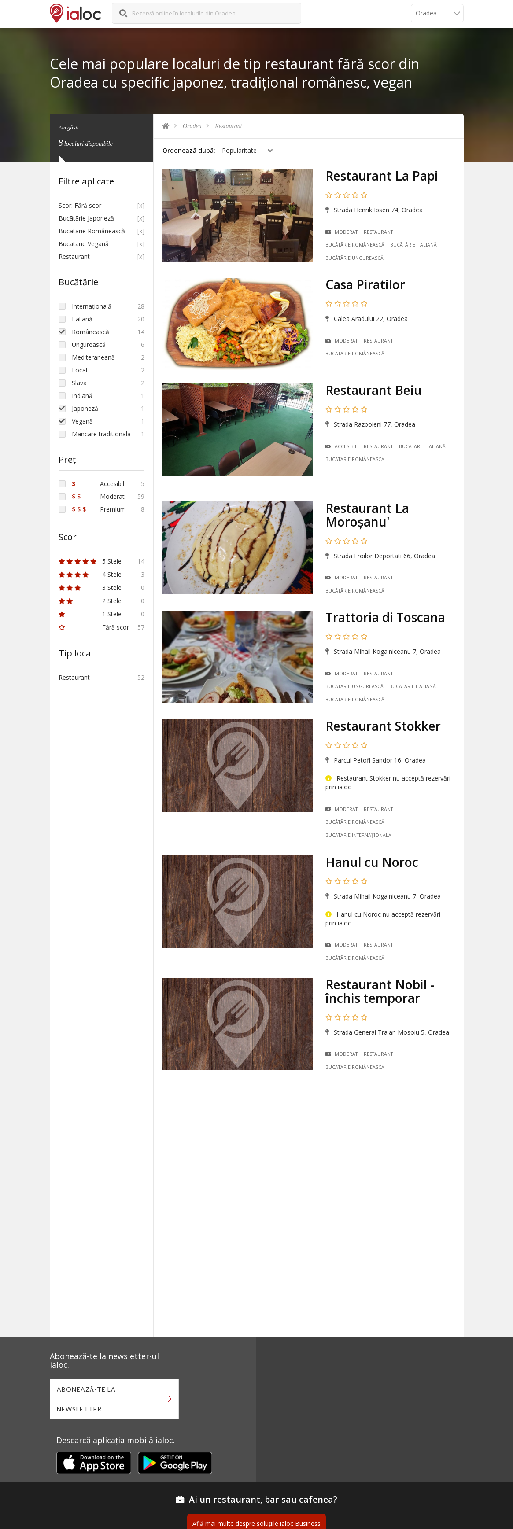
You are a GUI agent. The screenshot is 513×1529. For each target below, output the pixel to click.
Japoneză (85, 408)
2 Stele (90, 601)
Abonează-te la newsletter (86, 1399)
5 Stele (90, 561)
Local (79, 370)
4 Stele (90, 574)
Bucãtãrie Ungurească (354, 258)
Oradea (192, 126)
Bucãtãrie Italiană (413, 245)
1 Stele (90, 614)
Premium (99, 509)
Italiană (82, 319)
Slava (79, 383)
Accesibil (341, 446)
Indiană (82, 395)
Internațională (91, 306)
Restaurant (228, 126)
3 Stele (90, 587)
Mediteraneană (93, 357)
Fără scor (94, 627)
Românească (90, 332)
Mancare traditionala (101, 434)
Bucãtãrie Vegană (84, 243)
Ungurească (89, 344)
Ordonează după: (188, 150)
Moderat (341, 232)
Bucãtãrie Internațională (358, 835)
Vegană (82, 421)
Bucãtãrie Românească (354, 245)
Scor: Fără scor (80, 205)
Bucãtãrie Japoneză (86, 218)
